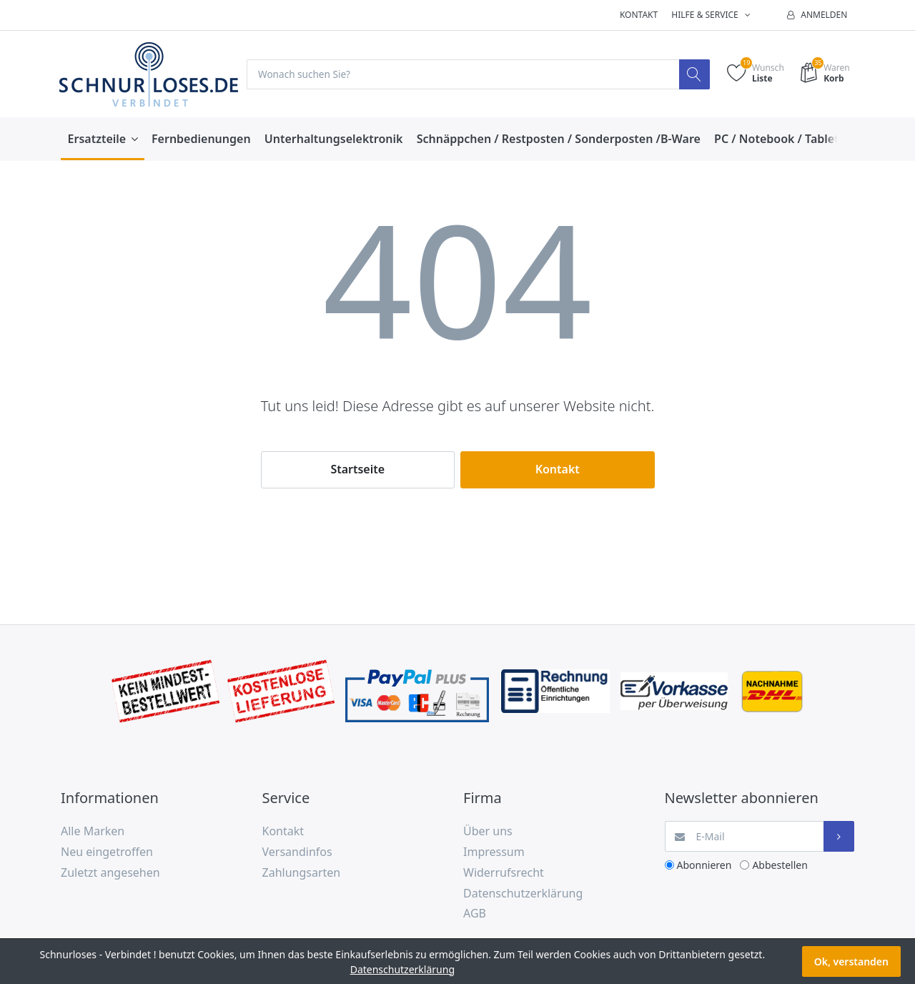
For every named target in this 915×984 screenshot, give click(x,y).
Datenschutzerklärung (523, 893)
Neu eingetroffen (107, 852)
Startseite (357, 470)
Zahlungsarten (301, 872)
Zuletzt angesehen (110, 872)
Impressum (494, 852)
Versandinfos (297, 852)
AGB (474, 914)
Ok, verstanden (851, 961)
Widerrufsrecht (503, 872)
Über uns (488, 832)
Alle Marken (92, 832)
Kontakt (639, 15)
